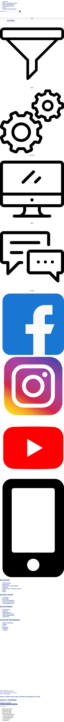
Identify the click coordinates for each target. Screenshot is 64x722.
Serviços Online (6, 595)
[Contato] (32, 288)
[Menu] (32, 85)
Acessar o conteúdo (5, 702)
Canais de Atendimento (10, 620)
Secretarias (5, 580)
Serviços (32, 155)
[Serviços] (32, 153)
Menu (32, 87)
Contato (32, 290)
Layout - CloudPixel (8, 700)
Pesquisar (2, 11)
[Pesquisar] (19, 11)
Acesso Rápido (6, 606)
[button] (32, 18)
